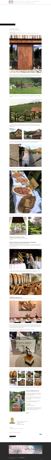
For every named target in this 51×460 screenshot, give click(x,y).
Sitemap (19, 457)
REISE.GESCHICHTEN (28, 1)
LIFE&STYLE (22, 1)
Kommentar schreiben (12, 436)
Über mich (18, 1)
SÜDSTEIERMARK (18, 432)
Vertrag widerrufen (22, 457)
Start (15, 1)
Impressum (10, 457)
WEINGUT (12, 432)
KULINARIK (14, 432)
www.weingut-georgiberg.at (20, 422)
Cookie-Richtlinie (16, 457)
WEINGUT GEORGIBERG (18, 32)
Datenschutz (12, 457)
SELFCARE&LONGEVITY (35, 1)
